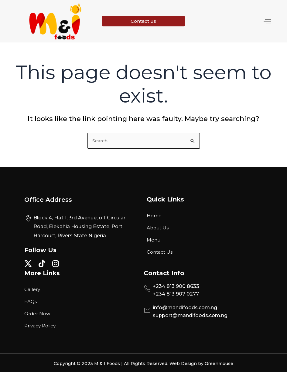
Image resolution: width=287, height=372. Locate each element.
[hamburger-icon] (262, 20)
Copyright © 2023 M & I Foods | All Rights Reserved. (111, 362)
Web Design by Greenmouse (201, 362)
